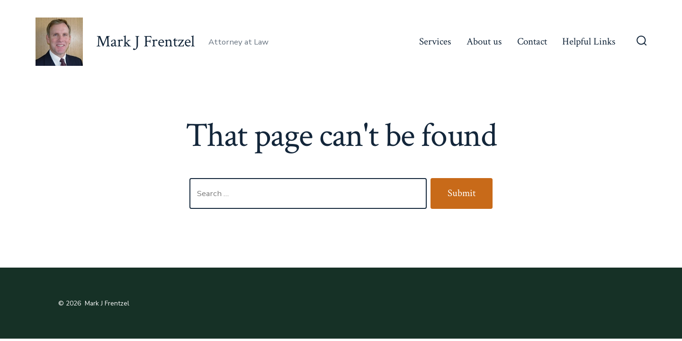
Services (435, 41)
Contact (532, 41)
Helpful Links (588, 41)
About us (484, 41)
